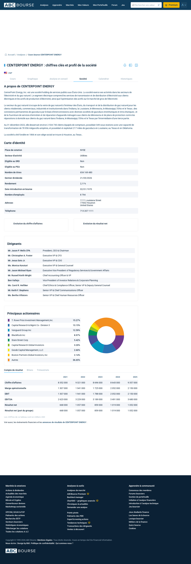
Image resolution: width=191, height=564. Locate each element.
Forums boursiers (137, 493)
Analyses (44, 5)
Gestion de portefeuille (139, 497)
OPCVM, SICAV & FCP (15, 512)
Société (83, 79)
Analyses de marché (76, 490)
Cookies (132, 528)
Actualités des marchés (16, 493)
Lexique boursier (136, 518)
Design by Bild (23, 543)
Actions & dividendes (15, 490)
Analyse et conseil (59, 79)
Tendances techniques (77, 523)
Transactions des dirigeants (79, 526)
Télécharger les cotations (17, 528)
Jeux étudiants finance (139, 512)
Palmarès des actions (15, 515)
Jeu (123, 5)
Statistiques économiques (17, 525)
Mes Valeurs (83, 5)
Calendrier (104, 79)
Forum (114, 5)
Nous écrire (11, 543)
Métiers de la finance (138, 522)
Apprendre (57, 5)
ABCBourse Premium (76, 494)
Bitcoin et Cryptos (13, 500)
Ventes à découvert (75, 529)
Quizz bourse (135, 525)
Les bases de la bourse (139, 515)
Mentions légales (44, 540)
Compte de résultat (13, 411)
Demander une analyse (77, 507)
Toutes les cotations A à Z (17, 531)
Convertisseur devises (15, 503)
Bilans (30, 411)
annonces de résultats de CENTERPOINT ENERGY (64, 463)
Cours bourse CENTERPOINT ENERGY (45, 55)
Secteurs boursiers (14, 522)
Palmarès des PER (75, 516)
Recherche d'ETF (13, 518)
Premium (171, 5)
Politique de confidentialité (42, 543)
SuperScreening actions (77, 519)
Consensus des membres (140, 490)
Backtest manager (75, 497)
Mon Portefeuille (100, 5)
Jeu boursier (134, 507)
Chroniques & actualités (77, 504)
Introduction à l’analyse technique (143, 503)
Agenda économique (15, 497)
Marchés (70, 5)
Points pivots (72, 513)
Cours (13, 79)
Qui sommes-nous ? (64, 543)
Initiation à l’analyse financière (142, 500)
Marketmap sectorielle (16, 507)
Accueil (11, 55)
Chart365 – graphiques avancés (81, 501)
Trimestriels (43, 411)
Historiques (126, 79)
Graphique (32, 79)
